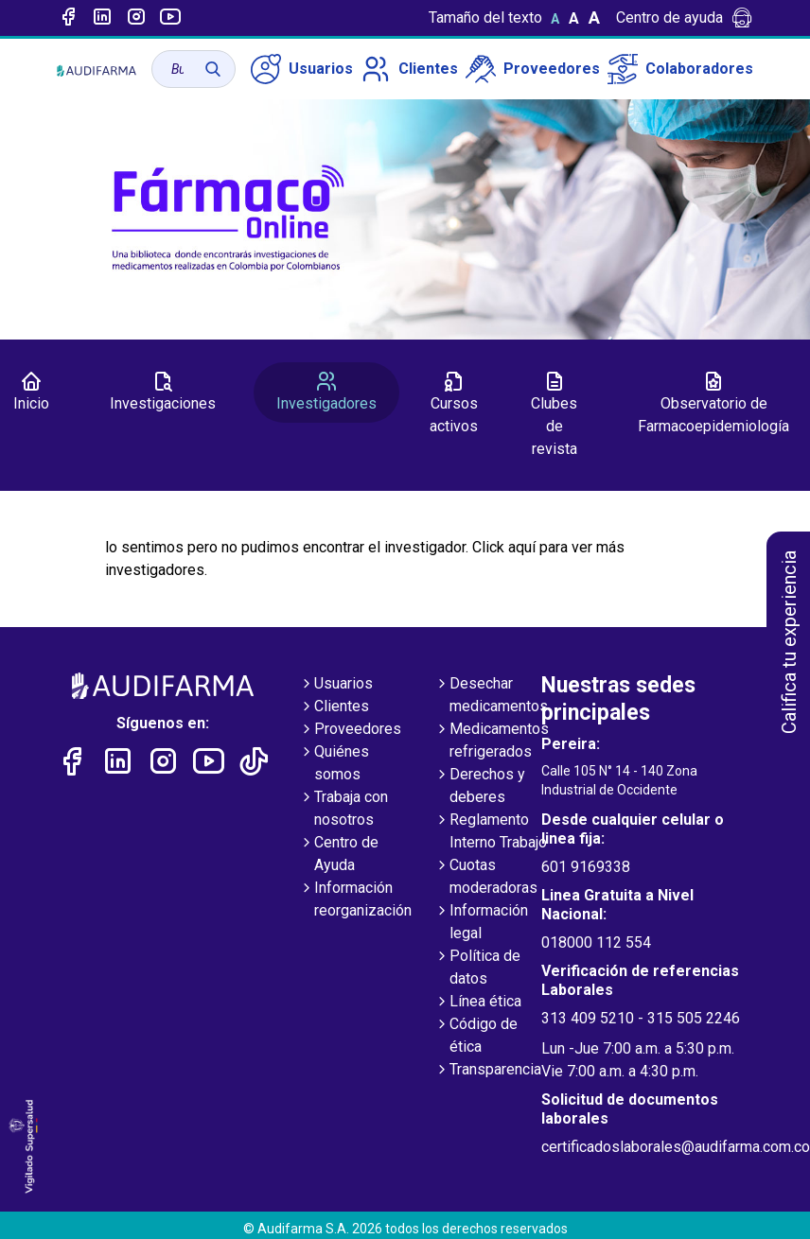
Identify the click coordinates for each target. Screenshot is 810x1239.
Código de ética (476, 1036)
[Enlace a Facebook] (68, 18)
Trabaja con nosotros (343, 809)
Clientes (409, 69)
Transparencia (487, 1070)
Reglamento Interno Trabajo (490, 832)
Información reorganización (355, 900)
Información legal (481, 923)
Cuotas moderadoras (485, 877)
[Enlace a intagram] (136, 18)
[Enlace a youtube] (170, 18)
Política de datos (477, 968)
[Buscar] (212, 69)
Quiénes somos (334, 764)
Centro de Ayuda (339, 855)
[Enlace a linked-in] (102, 18)
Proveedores (533, 69)
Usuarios (302, 69)
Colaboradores (680, 69)
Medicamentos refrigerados (491, 741)
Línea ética (477, 1002)
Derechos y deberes (479, 787)
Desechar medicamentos (491, 696)
